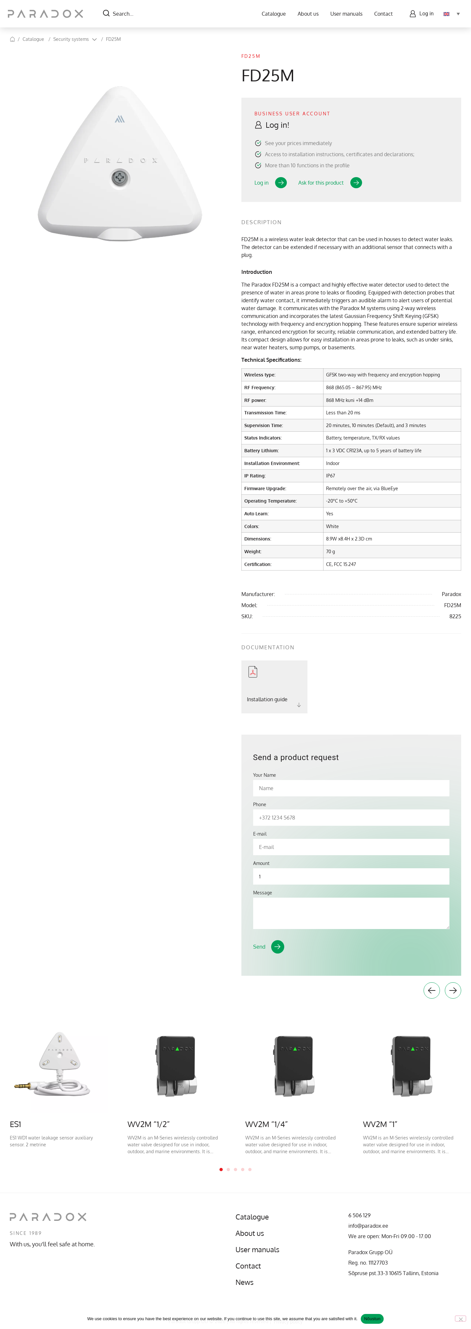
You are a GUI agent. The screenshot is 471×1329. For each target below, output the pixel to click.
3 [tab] (235, 1169)
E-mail (260, 834)
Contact (382, 13)
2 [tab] (228, 1169)
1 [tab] (221, 1169)
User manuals (345, 13)
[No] (460, 1318)
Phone (259, 804)
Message (262, 892)
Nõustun (372, 1318)
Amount (261, 863)
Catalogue (272, 13)
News (245, 1282)
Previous (432, 990)
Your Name (264, 775)
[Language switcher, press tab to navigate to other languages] (449, 13)
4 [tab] (242, 1169)
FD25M (113, 39)
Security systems (71, 39)
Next (453, 990)
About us (306, 13)
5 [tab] (250, 1169)
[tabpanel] (59, 1081)
